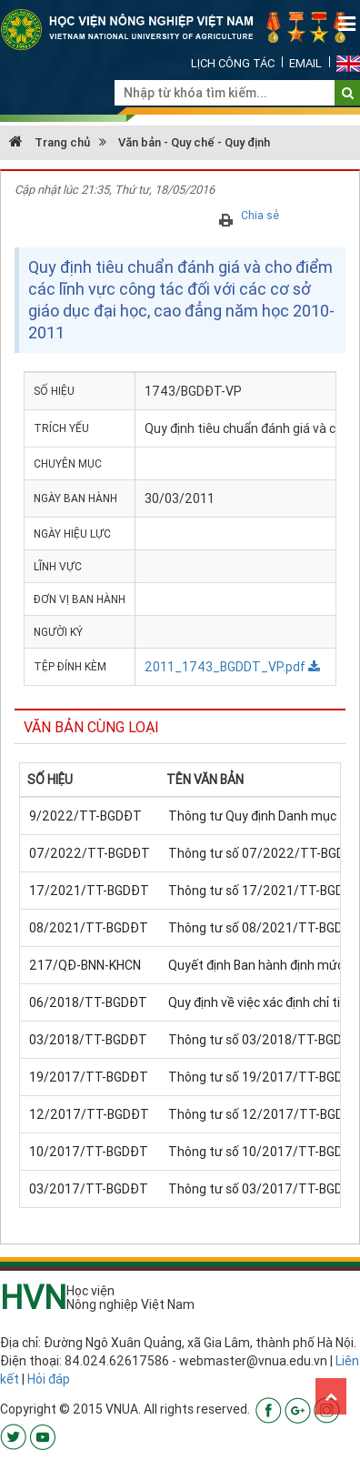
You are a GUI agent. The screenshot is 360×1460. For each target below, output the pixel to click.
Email (305, 63)
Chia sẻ (260, 215)
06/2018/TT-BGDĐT (88, 1002)
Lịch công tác (233, 63)
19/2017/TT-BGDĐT (88, 1077)
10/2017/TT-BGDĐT (88, 1151)
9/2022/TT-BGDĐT (85, 816)
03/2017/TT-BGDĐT (88, 1189)
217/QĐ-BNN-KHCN (85, 965)
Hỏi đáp (48, 1379)
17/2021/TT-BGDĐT (89, 890)
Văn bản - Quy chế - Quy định (194, 142)
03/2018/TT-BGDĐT (88, 1040)
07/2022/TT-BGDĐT (89, 853)
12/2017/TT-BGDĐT (89, 1114)
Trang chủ (49, 142)
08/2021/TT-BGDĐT (88, 928)
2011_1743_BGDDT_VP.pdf (232, 667)
